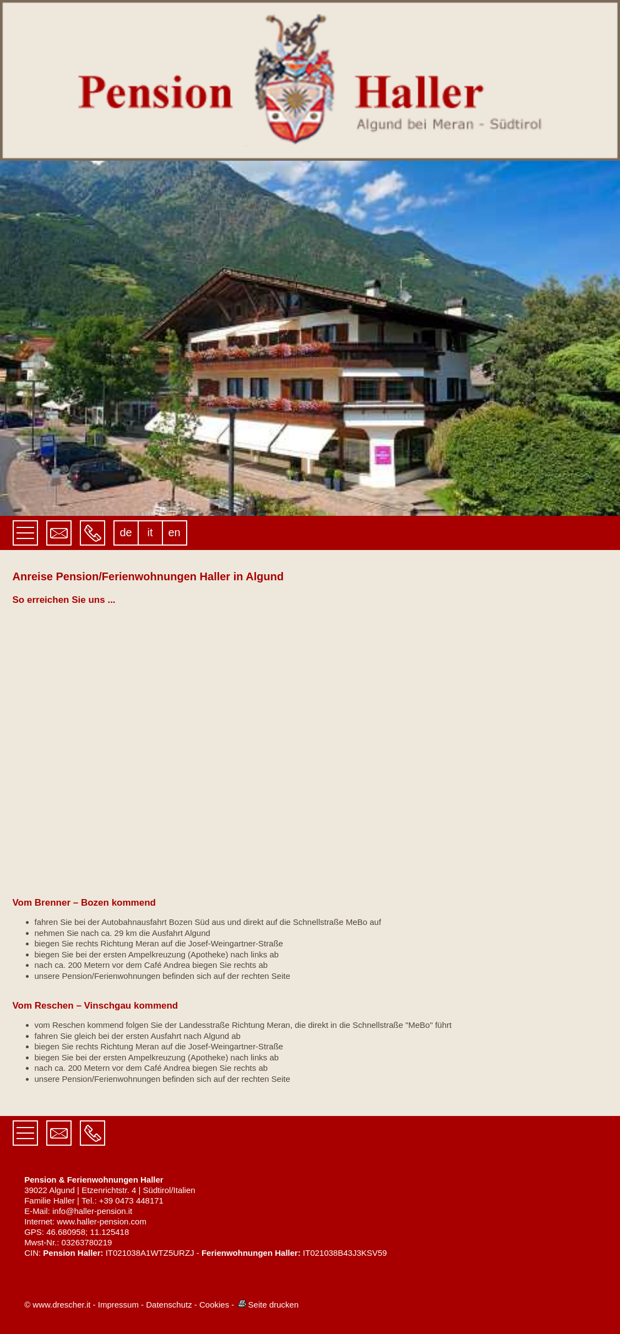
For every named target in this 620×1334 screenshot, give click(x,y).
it (150, 532)
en (174, 532)
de (125, 532)
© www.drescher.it (57, 1304)
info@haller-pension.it (92, 1211)
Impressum (118, 1304)
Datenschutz (169, 1304)
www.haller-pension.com (101, 1221)
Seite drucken (268, 1304)
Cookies (214, 1304)
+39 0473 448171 (131, 1200)
